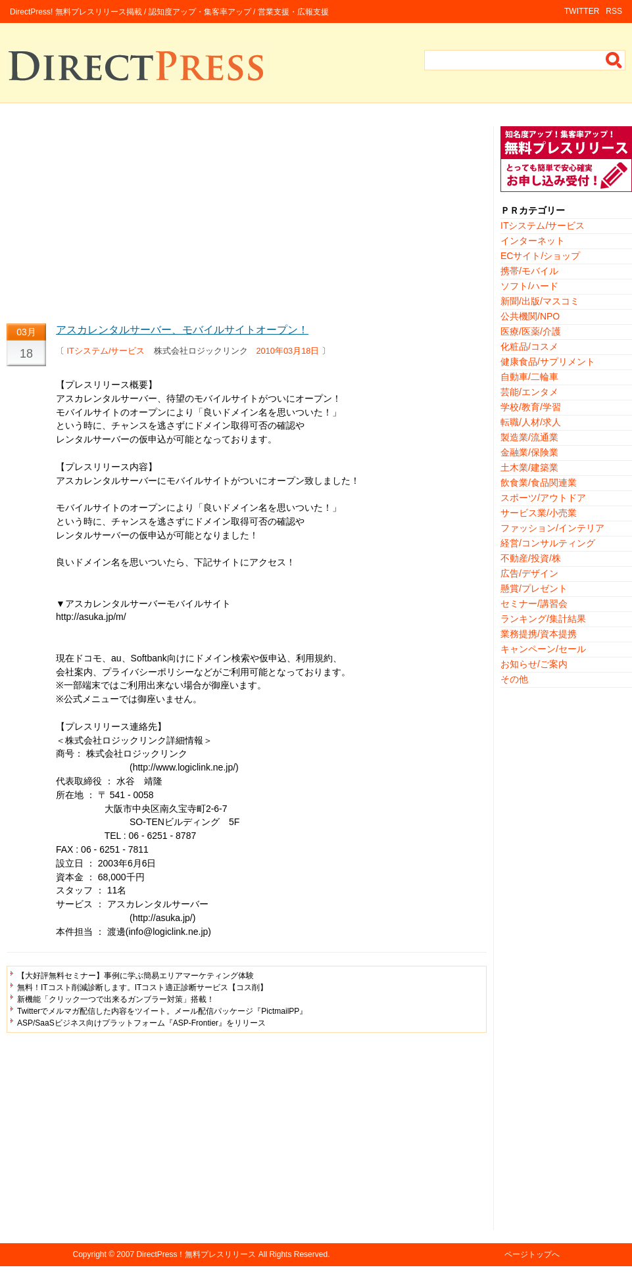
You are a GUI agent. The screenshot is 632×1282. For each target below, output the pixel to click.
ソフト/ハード (529, 286)
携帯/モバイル (529, 271)
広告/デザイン (529, 573)
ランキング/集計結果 (543, 618)
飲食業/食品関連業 (538, 482)
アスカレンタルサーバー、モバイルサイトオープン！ (182, 329)
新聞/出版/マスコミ (539, 301)
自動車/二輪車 (529, 376)
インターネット (532, 240)
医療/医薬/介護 (530, 331)
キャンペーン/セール (543, 649)
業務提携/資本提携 (538, 634)
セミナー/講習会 (534, 603)
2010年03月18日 (288, 351)
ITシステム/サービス (106, 351)
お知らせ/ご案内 (534, 664)
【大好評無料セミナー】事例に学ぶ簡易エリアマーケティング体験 (135, 975)
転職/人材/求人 (530, 422)
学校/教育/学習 (530, 407)
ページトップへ (532, 1254)
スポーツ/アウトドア (543, 497)
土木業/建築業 (529, 467)
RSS (614, 11)
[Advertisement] (247, 218)
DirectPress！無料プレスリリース (196, 1254)
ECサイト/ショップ (540, 255)
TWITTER (581, 11)
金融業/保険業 (529, 452)
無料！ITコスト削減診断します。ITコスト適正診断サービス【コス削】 (142, 987)
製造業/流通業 (529, 437)
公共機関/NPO (530, 316)
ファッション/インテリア (552, 528)
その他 (514, 679)
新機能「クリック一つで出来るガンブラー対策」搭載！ (115, 999)
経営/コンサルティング (547, 543)
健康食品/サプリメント (547, 361)
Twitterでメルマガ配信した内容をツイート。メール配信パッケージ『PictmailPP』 (162, 1011)
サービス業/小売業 (538, 513)
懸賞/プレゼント (534, 588)
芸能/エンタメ (529, 392)
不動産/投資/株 (530, 558)
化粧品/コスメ (529, 346)
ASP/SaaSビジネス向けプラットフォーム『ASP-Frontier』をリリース (141, 1023)
